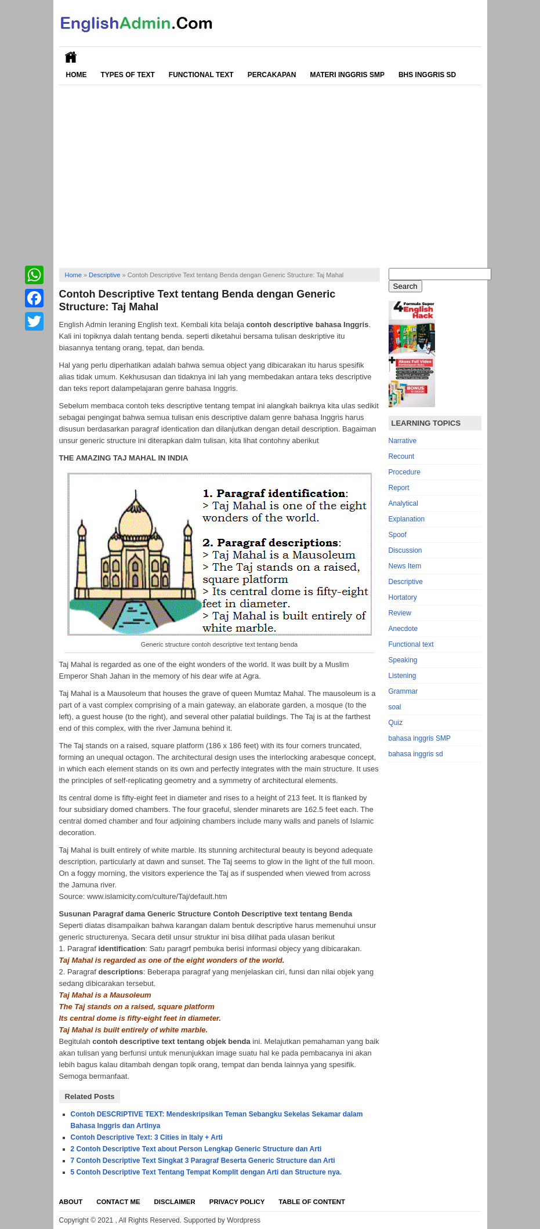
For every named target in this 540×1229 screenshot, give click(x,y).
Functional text (411, 644)
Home (76, 75)
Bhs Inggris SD (427, 75)
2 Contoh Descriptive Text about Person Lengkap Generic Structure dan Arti (196, 1149)
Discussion (405, 550)
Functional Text (201, 75)
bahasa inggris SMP (420, 738)
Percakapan (272, 75)
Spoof (398, 535)
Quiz (396, 723)
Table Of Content (311, 1201)
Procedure (405, 472)
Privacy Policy (237, 1201)
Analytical (403, 503)
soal (395, 707)
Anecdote (403, 629)
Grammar (403, 691)
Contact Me (118, 1201)
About (71, 1201)
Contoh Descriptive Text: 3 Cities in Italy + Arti (147, 1137)
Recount (402, 456)
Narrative (403, 441)
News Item (405, 566)
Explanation (407, 519)
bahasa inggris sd (416, 754)
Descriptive (104, 274)
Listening (402, 676)
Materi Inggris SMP (347, 75)
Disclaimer (174, 1201)
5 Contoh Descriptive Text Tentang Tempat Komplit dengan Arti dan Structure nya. (206, 1172)
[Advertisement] (270, 172)
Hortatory (403, 597)
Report (399, 488)
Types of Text (128, 75)
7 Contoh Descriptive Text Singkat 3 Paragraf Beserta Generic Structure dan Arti (203, 1161)
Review (400, 613)
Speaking (403, 660)
